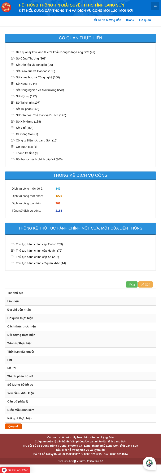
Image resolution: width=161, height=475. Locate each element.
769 (58, 203)
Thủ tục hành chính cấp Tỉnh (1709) (39, 244)
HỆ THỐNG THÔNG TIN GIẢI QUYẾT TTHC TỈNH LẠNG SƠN (71, 5)
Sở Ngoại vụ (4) (26, 83)
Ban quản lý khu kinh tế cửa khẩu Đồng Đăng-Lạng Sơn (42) (55, 52)
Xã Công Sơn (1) (27, 134)
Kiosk (130, 20)
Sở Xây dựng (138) (28, 121)
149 (58, 188)
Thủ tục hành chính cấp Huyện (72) (39, 250)
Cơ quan (146, 20)
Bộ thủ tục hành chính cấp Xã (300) (39, 159)
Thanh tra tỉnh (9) (27, 153)
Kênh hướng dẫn (107, 20)
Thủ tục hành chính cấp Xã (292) (37, 257)
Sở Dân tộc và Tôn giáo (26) (34, 64)
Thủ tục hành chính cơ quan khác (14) (41, 263)
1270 (59, 196)
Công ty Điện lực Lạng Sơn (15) (36, 140)
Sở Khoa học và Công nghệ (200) (38, 77)
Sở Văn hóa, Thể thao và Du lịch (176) (41, 115)
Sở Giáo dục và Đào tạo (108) (35, 71)
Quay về (13, 426)
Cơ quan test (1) (26, 146)
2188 (59, 210)
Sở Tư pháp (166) (27, 109)
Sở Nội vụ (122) (26, 96)
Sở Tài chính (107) (28, 102)
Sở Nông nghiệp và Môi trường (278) (40, 90)
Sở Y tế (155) (24, 127)
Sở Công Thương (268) (31, 58)
